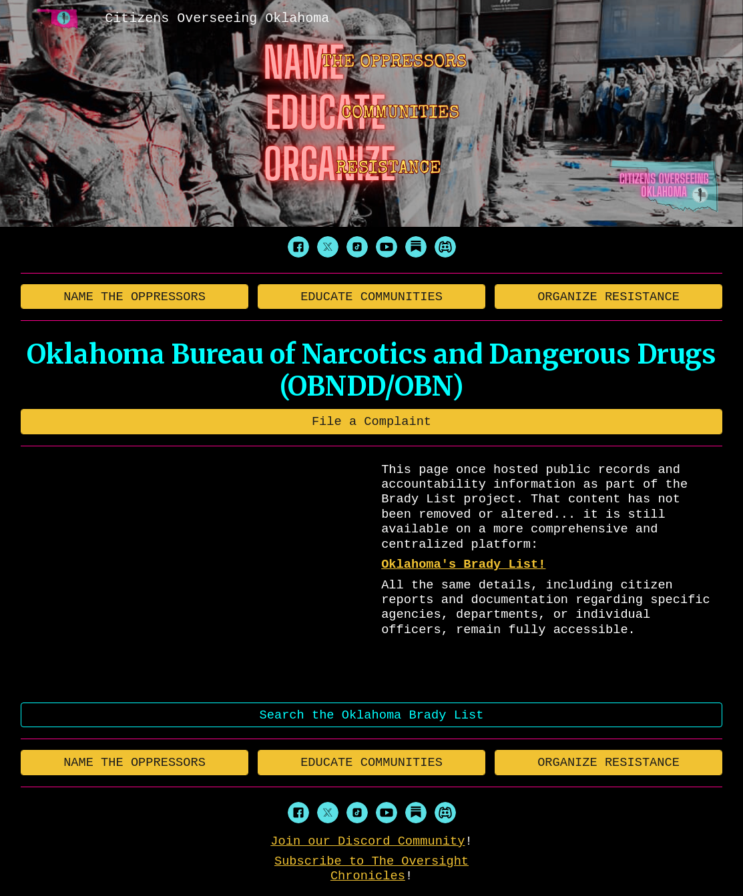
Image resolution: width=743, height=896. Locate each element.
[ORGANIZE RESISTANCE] (608, 296)
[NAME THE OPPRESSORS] (134, 296)
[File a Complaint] (371, 421)
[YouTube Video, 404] (194, 574)
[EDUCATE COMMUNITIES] (371, 296)
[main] (372, 370)
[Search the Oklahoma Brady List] (371, 715)
